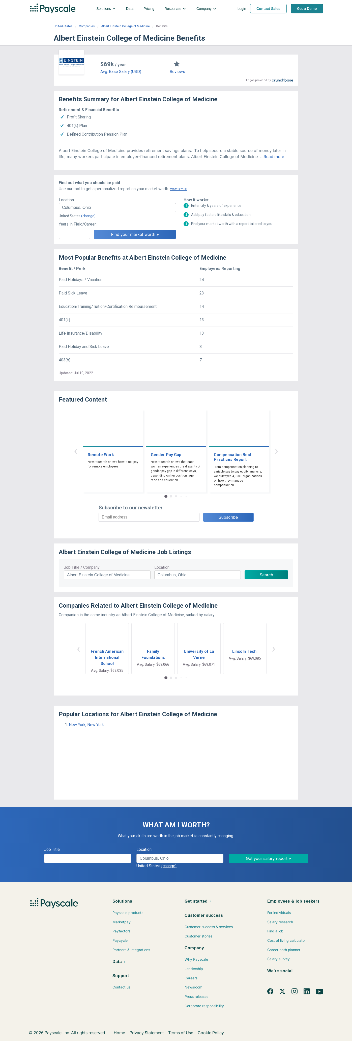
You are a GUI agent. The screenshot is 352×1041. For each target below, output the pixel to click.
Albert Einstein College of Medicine (125, 26)
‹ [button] (75, 450)
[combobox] (117, 207)
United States (63, 26)
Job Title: (52, 849)
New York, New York (86, 724)
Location (161, 567)
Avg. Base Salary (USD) (120, 71)
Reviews (177, 71)
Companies (87, 26)
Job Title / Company (82, 567)
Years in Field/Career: (78, 224)
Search (266, 574)
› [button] (276, 450)
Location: (67, 199)
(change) (88, 216)
